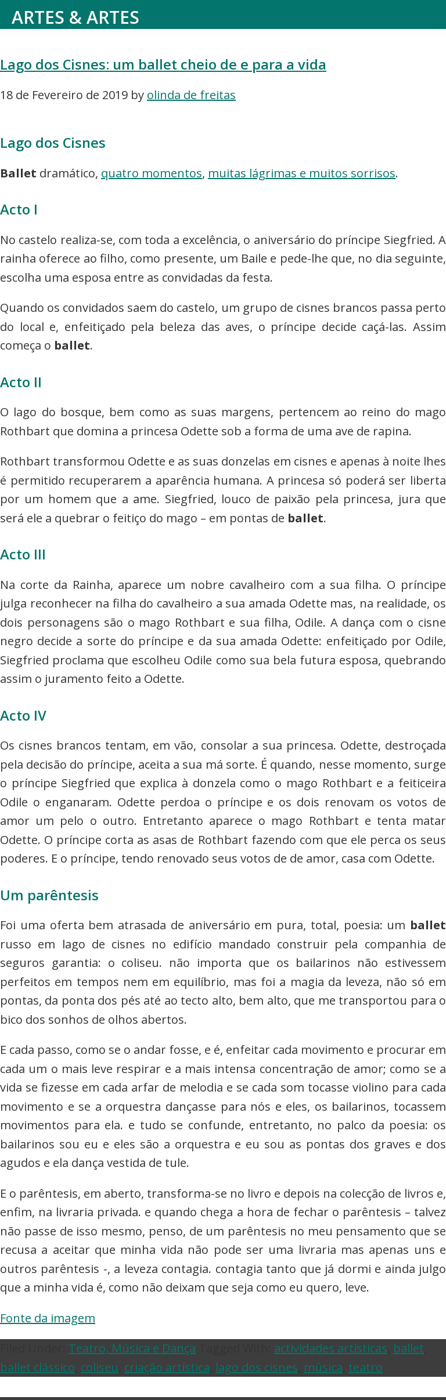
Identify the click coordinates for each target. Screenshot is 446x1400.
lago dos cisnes (256, 1367)
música (323, 1367)
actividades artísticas (330, 1348)
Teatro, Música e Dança (132, 1348)
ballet (408, 1348)
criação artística (167, 1367)
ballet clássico (37, 1367)
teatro (365, 1367)
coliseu (99, 1367)
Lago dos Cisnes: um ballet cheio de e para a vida (163, 64)
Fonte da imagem (47, 1318)
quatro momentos (151, 173)
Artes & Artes (75, 17)
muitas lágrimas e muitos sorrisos (301, 173)
